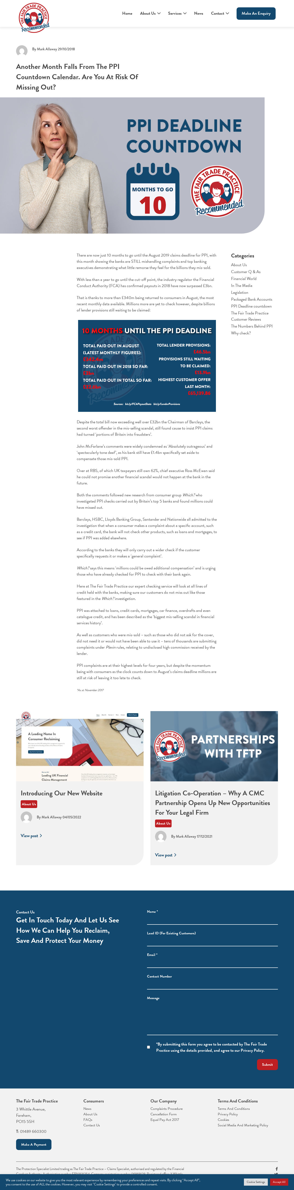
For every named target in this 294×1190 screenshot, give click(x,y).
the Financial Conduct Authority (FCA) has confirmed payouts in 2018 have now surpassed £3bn (145, 282)
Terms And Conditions (234, 1108)
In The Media (241, 289)
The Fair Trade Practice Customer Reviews (250, 320)
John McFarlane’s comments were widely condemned (120, 446)
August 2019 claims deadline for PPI (178, 255)
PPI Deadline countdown (251, 310)
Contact (217, 13)
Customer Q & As (245, 276)
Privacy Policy (228, 1114)
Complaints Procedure (166, 1108)
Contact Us (91, 1125)
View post (31, 848)
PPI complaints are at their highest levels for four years (121, 665)
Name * (152, 920)
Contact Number (159, 985)
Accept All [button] (279, 1182)
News (198, 13)
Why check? (241, 337)
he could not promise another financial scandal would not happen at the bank (139, 477)
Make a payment (33, 1144)
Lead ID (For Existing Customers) (171, 941)
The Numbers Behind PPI (252, 330)
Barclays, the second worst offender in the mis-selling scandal (143, 425)
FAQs (87, 1119)
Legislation (239, 296)
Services (175, 13)
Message (153, 1006)
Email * (152, 963)
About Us (148, 13)
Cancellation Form (163, 1114)
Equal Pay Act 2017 (164, 1119)
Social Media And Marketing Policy (243, 1125)
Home (127, 13)
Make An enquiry (256, 13)
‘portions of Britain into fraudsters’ (123, 434)
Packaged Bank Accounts (251, 303)
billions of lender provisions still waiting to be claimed (146, 307)
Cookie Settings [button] (256, 1182)
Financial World (244, 283)
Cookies (223, 1119)
